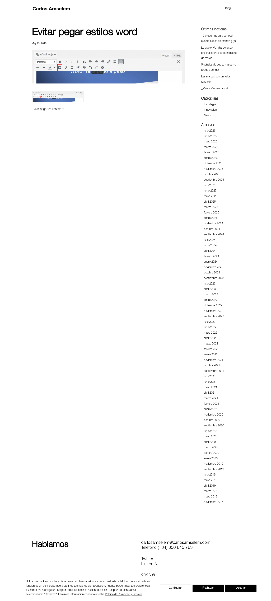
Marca (207, 115)
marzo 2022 (211, 344)
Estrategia (210, 104)
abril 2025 (210, 202)
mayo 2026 (210, 142)
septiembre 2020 (214, 426)
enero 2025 (211, 218)
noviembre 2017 (213, 502)
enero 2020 (211, 458)
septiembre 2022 (214, 316)
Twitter (147, 559)
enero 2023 (211, 300)
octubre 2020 (212, 420)
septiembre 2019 (214, 469)
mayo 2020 (210, 436)
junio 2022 (210, 327)
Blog (228, 8)
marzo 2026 (211, 147)
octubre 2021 (212, 365)
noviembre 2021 (213, 360)
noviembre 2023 (213, 267)
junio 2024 (210, 245)
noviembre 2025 (213, 169)
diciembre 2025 (213, 163)
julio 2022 (210, 322)
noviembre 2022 (213, 311)
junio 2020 (210, 431)
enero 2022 (211, 354)
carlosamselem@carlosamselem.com (176, 543)
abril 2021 (210, 393)
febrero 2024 (211, 256)
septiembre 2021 (214, 371)
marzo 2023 (211, 294)
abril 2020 (210, 442)
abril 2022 (210, 338)
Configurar (175, 588)
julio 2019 (210, 475)
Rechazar (208, 588)
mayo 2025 (210, 196)
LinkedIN (149, 564)
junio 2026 (210, 136)
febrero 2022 (211, 349)
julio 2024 (210, 240)
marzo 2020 (211, 447)
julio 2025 (210, 185)
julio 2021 (210, 376)
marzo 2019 (211, 491)
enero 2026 (211, 158)
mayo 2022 (210, 333)
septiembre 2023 (214, 278)
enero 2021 (211, 409)
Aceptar (241, 588)
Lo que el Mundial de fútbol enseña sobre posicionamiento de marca (219, 53)
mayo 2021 (210, 387)
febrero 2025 (211, 213)
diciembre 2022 (213, 305)
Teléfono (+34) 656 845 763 (167, 548)
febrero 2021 (211, 404)
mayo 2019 (210, 480)
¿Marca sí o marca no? (214, 88)
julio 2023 (210, 284)
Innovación (210, 110)
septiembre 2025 (214, 180)
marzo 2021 (211, 398)
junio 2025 (210, 191)
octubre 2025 (212, 174)
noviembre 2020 (213, 415)
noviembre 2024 (213, 223)
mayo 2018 (210, 497)
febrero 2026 (211, 152)
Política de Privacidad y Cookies (123, 594)
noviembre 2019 (213, 464)
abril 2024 (210, 251)
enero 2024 (211, 262)
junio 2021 (210, 382)
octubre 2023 (212, 273)
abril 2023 (210, 289)
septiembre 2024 (214, 234)
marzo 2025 (211, 207)
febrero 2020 (211, 453)
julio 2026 (210, 131)
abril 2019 (210, 486)
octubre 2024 (212, 229)
